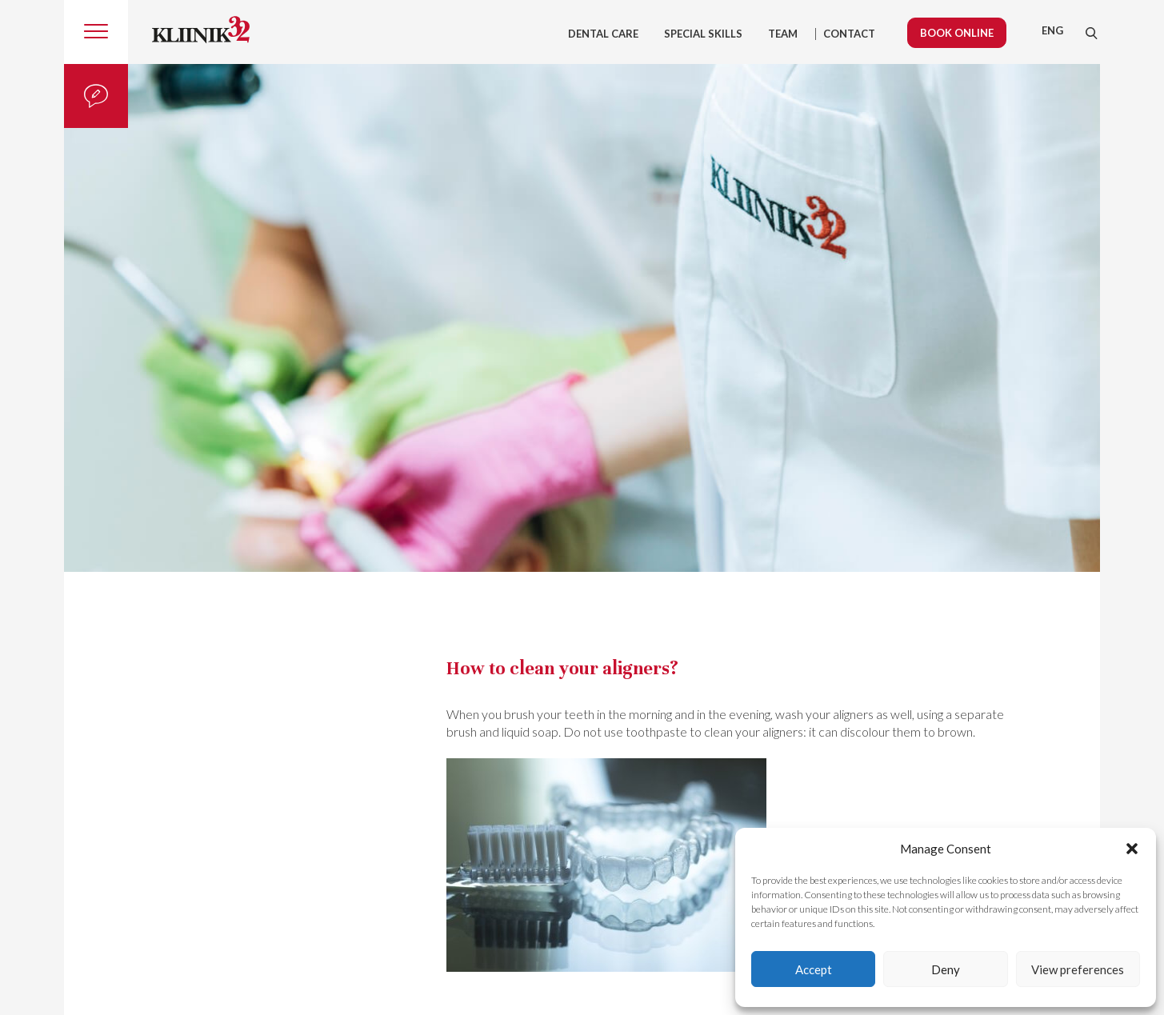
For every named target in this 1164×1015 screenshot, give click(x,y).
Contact (849, 33)
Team (783, 33)
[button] (1132, 849)
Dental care (603, 33)
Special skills (703, 33)
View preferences (1077, 969)
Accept (813, 969)
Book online (957, 32)
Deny (945, 969)
